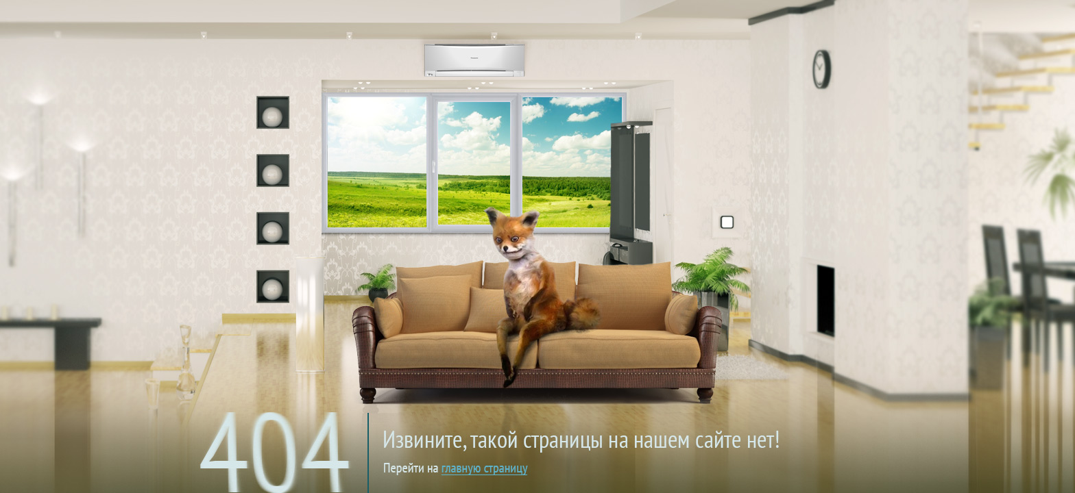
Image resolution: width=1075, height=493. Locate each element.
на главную (546, 427)
